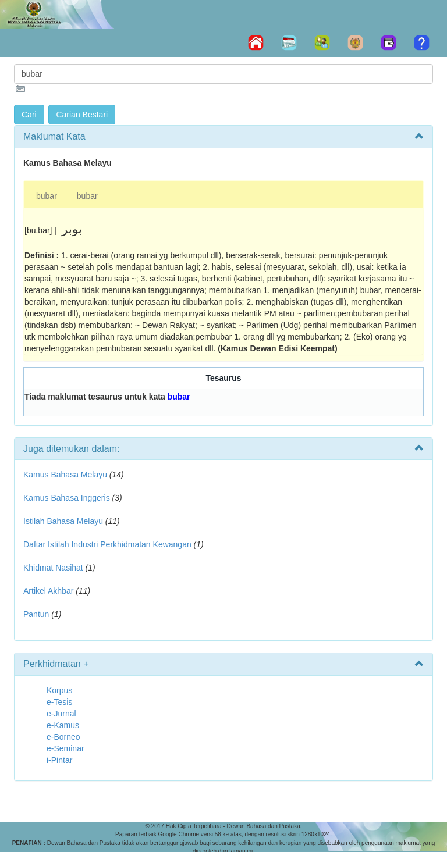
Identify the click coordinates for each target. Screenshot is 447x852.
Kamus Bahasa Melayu (66, 474)
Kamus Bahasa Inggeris (66, 497)
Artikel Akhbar (48, 591)
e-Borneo (63, 737)
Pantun (36, 614)
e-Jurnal (61, 713)
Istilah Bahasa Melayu (63, 521)
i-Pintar (59, 760)
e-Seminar (65, 748)
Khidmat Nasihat (53, 567)
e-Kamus (63, 725)
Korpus (59, 690)
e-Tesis (59, 702)
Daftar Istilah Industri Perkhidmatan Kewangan (107, 544)
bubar (46, 196)
